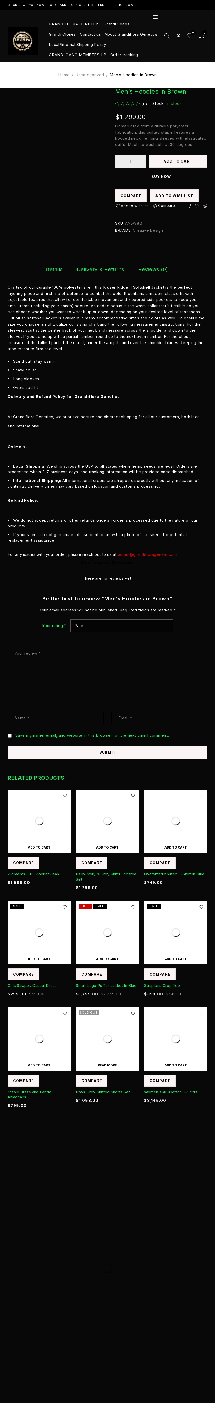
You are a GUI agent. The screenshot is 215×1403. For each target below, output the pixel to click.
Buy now (161, 176)
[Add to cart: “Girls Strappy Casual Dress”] (39, 958)
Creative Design (148, 230)
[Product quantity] (130, 161)
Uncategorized (89, 74)
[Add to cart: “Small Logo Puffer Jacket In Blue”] (107, 958)
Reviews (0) (154, 269)
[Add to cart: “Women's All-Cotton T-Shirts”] (176, 1065)
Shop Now (124, 5)
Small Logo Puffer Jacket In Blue (106, 985)
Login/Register (178, 36)
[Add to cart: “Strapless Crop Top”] (176, 958)
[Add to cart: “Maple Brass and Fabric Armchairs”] (39, 1065)
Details (54, 269)
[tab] (54, 269)
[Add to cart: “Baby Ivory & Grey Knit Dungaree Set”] (107, 847)
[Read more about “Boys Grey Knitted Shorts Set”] (107, 1065)
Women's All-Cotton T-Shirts (171, 1091)
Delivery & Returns (101, 269)
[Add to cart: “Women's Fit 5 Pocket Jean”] (39, 847)
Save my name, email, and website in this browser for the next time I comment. (92, 735)
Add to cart (178, 161)
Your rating (54, 625)
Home (64, 74)
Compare (131, 196)
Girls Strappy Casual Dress (32, 985)
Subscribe (188, 1217)
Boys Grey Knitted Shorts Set (103, 1091)
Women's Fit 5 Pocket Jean (33, 874)
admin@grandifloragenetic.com (148, 554)
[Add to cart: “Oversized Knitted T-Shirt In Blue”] (176, 847)
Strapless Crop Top (162, 985)
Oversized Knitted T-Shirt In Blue (174, 874)
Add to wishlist (174, 196)
